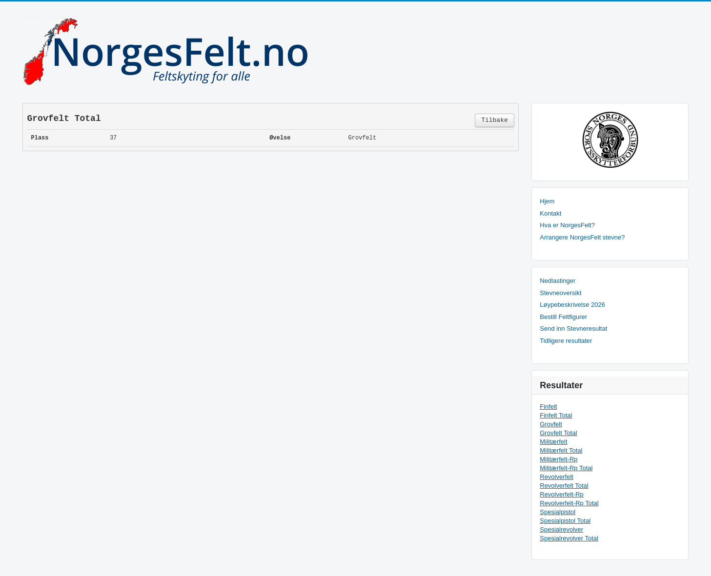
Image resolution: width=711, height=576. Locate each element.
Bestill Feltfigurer (563, 316)
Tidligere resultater (566, 340)
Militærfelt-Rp (558, 459)
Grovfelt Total (558, 433)
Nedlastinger (557, 280)
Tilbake (494, 120)
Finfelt (548, 406)
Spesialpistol (557, 512)
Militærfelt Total (561, 450)
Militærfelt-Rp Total (566, 468)
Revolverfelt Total (564, 485)
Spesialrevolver (561, 529)
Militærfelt (553, 441)
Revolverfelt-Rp (562, 494)
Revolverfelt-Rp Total (569, 503)
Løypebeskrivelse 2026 (572, 304)
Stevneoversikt (560, 293)
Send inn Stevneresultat (573, 328)
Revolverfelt (556, 476)
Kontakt (550, 213)
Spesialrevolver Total (569, 538)
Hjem (547, 201)
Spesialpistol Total (565, 520)
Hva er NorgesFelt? (567, 225)
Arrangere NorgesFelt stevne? (582, 237)
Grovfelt (551, 424)
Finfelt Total (556, 415)
